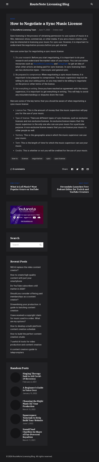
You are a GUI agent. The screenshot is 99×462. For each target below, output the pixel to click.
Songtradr (63, 64)
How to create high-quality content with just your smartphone (23, 278)
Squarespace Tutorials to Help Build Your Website (33, 418)
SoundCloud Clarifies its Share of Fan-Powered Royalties (32, 433)
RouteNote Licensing (43, 64)
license (25, 159)
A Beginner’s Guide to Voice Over (33, 389)
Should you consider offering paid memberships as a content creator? (26, 296)
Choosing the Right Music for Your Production (33, 404)
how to (15, 159)
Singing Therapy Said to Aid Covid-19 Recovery (32, 376)
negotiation (37, 159)
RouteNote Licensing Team (24, 30)
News (12, 19)
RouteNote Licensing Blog (49, 4)
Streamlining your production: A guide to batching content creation (25, 307)
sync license (60, 159)
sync (48, 159)
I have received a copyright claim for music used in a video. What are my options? (25, 318)
